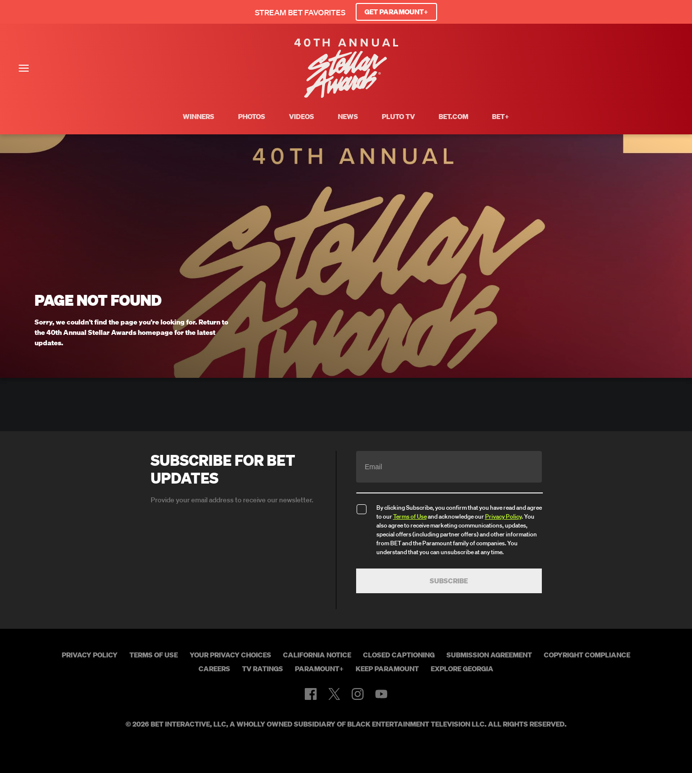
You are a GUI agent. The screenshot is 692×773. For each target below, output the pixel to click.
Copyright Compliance (587, 655)
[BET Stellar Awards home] (346, 95)
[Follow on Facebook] (311, 694)
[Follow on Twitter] (334, 694)
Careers (214, 668)
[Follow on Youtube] (381, 694)
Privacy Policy (503, 516)
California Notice (317, 655)
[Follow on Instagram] (358, 694)
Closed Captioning (399, 655)
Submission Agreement (489, 655)
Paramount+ (319, 668)
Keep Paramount (387, 668)
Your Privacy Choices (230, 655)
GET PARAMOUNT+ (396, 11)
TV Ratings (262, 668)
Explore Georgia (462, 668)
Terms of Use (410, 516)
